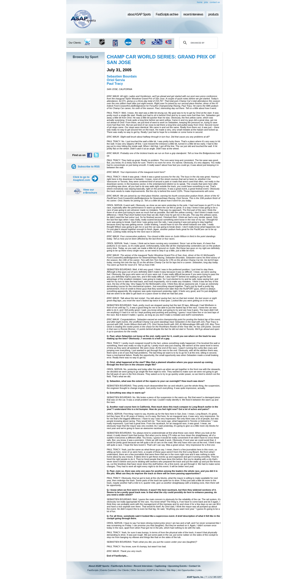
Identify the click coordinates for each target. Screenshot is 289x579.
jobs (206, 2)
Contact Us (194, 566)
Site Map (171, 570)
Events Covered (108, 570)
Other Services (138, 570)
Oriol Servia (116, 80)
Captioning (160, 566)
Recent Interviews (143, 566)
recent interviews (193, 14)
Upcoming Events (177, 566)
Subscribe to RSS (89, 166)
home (200, 2)
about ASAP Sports (139, 14)
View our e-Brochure (90, 191)
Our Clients (123, 570)
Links (198, 570)
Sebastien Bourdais (122, 76)
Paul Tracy (115, 83)
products (213, 14)
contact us (215, 2)
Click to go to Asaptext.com (81, 178)
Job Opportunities (185, 570)
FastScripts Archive (121, 566)
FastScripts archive (167, 14)
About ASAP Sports (99, 566)
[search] (198, 42)
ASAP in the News (156, 570)
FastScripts (93, 570)
